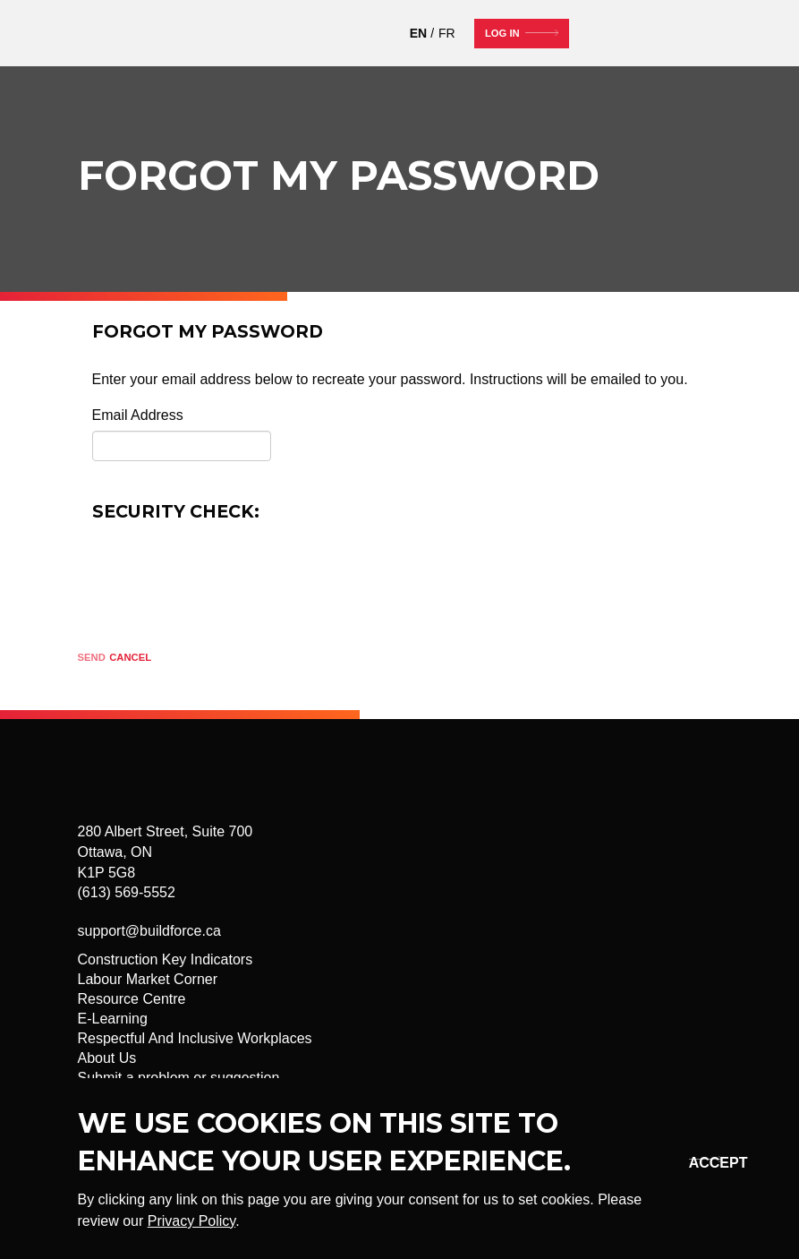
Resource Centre (132, 998)
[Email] (181, 446)
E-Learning (113, 1018)
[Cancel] (130, 658)
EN (418, 33)
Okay (702, 1162)
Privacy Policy (191, 1221)
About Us (107, 1058)
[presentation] (228, 575)
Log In (502, 33)
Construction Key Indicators (165, 959)
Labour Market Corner (148, 979)
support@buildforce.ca (149, 930)
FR (446, 33)
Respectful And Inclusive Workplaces (195, 1038)
